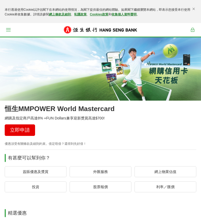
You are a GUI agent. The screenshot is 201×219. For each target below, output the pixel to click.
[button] (8, 29)
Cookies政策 (99, 14)
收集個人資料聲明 (124, 14)
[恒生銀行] (100, 29)
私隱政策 (80, 14)
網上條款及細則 (60, 14)
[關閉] (193, 8)
